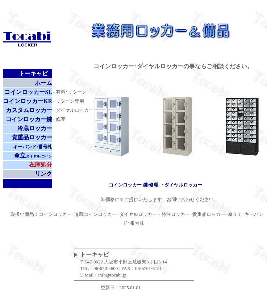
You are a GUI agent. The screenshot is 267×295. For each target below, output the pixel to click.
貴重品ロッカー (32, 137)
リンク (43, 174)
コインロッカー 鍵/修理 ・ (136, 185)
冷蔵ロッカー (34, 128)
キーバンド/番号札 (32, 146)
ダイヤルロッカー (183, 185)
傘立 (33, 155)
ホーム (43, 83)
